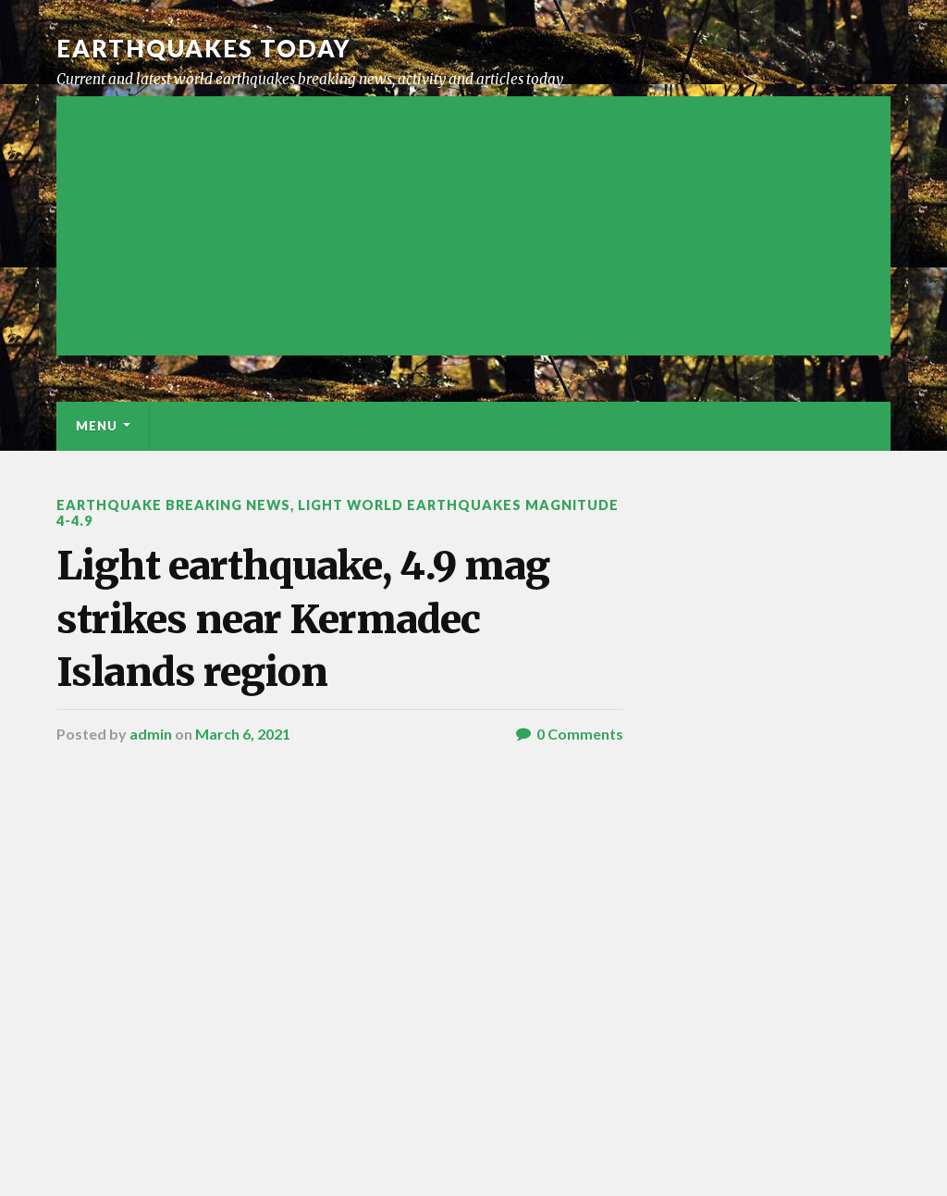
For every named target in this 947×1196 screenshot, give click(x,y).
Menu (96, 425)
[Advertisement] (473, 225)
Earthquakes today (203, 48)
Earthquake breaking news (173, 505)
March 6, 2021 (242, 733)
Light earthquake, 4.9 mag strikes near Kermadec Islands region (302, 619)
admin (150, 733)
